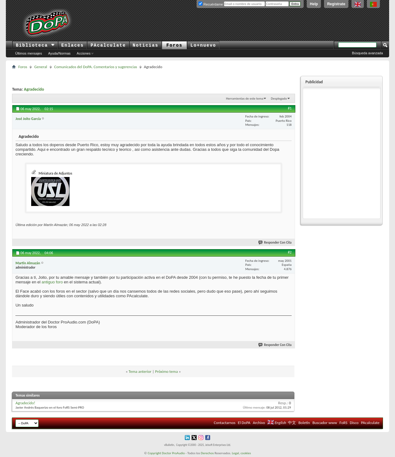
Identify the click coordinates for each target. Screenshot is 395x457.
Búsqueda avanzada (367, 53)
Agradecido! (25, 403)
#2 (290, 252)
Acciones (84, 53)
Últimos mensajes (28, 53)
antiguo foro (52, 282)
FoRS (343, 422)
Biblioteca (35, 45)
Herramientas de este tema (244, 99)
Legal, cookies (241, 453)
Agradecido (34, 89)
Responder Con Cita (275, 243)
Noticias (145, 45)
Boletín (304, 422)
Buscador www (324, 422)
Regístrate (336, 4)
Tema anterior (140, 371)
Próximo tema (166, 371)
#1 (290, 108)
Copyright (154, 453)
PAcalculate (108, 45)
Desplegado (279, 99)
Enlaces (72, 45)
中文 (292, 422)
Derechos (207, 453)
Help (314, 4)
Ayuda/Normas (59, 53)
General (40, 66)
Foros (174, 45)
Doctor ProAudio (173, 453)
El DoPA (244, 422)
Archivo (259, 422)
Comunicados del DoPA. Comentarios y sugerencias (95, 66)
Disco (354, 422)
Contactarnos (224, 422)
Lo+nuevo (203, 45)
